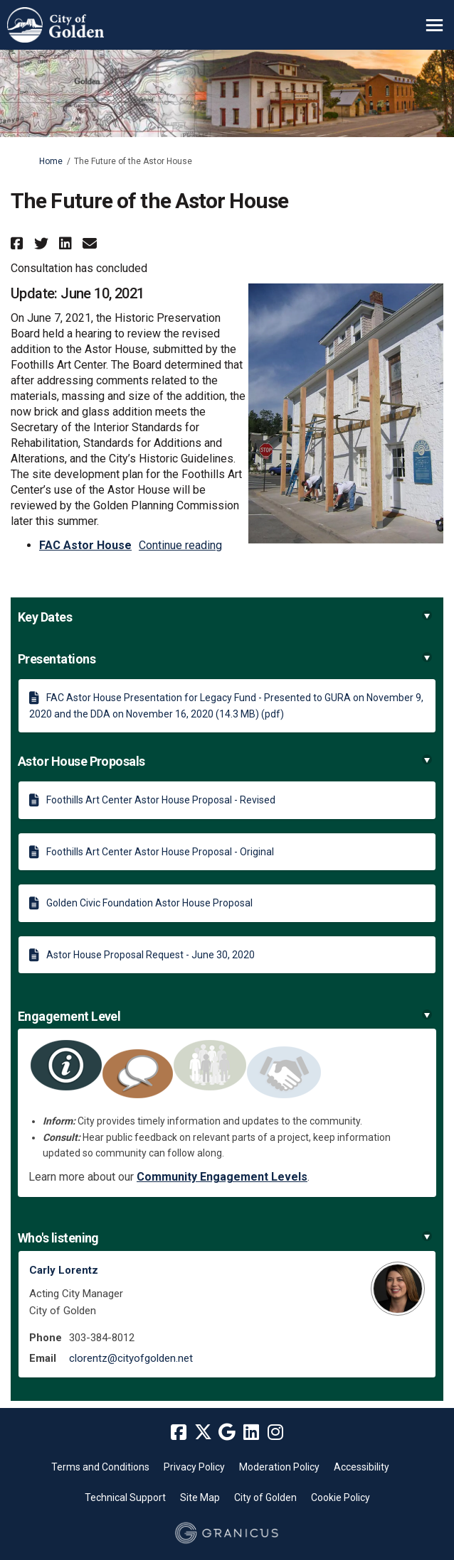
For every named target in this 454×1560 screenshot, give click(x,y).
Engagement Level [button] (225, 1016)
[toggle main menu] (434, 25)
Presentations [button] (225, 658)
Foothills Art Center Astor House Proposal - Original (160, 851)
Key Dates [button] (225, 617)
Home (51, 161)
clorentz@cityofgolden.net (131, 1358)
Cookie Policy (340, 1497)
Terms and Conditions (100, 1467)
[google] (227, 1432)
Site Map (200, 1497)
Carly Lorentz (63, 1270)
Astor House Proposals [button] (225, 761)
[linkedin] (251, 1432)
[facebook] (178, 1432)
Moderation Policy (279, 1467)
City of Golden (265, 1497)
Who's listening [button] (225, 1237)
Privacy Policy (194, 1467)
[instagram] (275, 1432)
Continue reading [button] (180, 545)
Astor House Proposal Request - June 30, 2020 (150, 954)
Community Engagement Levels (222, 1176)
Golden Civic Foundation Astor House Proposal (149, 903)
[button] (19, 243)
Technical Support (125, 1497)
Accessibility (361, 1467)
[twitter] (202, 1432)
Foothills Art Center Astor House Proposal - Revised (160, 800)
